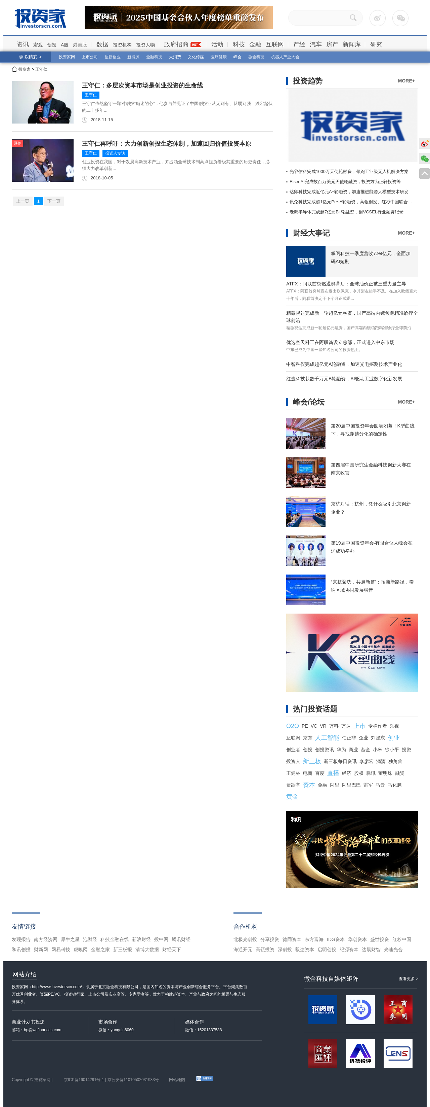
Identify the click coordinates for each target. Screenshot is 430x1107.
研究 (376, 44)
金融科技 (154, 57)
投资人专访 (115, 153)
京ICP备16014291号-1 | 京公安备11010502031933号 (111, 1079)
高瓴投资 (265, 949)
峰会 (237, 57)
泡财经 (90, 939)
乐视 (394, 726)
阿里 (334, 785)
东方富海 (314, 939)
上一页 (22, 201)
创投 (51, 44)
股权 (358, 773)
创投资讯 (324, 749)
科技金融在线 (114, 939)
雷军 (368, 785)
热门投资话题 (315, 709)
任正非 (349, 737)
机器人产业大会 (285, 57)
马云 (380, 785)
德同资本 (292, 939)
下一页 (53, 201)
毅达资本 (304, 949)
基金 (365, 749)
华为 (341, 749)
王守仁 (91, 95)
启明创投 (326, 949)
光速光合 (393, 949)
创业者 (293, 749)
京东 (307, 737)
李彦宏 (366, 761)
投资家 (24, 69)
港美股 (80, 44)
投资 (406, 749)
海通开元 (242, 949)
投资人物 (145, 44)
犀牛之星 (70, 939)
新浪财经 (141, 939)
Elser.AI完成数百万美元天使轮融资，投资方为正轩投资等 (345, 181)
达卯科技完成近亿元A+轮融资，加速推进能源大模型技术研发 (349, 191)
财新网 (41, 949)
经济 (346, 773)
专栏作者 (377, 726)
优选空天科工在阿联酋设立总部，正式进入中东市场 (340, 342)
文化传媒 (196, 57)
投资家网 (67, 57)
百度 (320, 773)
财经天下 (171, 949)
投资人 (293, 761)
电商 (307, 773)
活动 (217, 44)
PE (305, 726)
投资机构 (122, 44)
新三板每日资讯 (340, 761)
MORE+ (406, 80)
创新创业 (112, 57)
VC (314, 726)
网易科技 (60, 949)
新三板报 (122, 949)
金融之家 (100, 949)
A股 (65, 44)
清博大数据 (147, 949)
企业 (363, 737)
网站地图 (177, 1079)
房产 (332, 44)
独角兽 (395, 761)
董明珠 (385, 773)
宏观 (38, 44)
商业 (353, 749)
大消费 (175, 57)
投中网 (161, 939)
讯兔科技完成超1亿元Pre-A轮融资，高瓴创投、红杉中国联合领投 (353, 201)
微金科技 (256, 57)
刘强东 (378, 737)
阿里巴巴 (351, 785)
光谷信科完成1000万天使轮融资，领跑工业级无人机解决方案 (349, 171)
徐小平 (392, 749)
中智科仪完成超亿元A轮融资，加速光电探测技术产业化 (344, 364)
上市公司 (90, 57)
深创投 (285, 949)
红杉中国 (401, 939)
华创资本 (357, 939)
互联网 (275, 44)
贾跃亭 (293, 785)
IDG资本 (336, 939)
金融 (255, 44)
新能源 (133, 57)
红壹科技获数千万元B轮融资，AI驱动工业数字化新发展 (344, 378)
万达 (346, 726)
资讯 (23, 44)
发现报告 (21, 939)
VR (323, 726)
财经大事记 (311, 233)
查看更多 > (408, 978)
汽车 (316, 44)
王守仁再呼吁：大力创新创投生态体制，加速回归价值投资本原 (166, 143)
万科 (334, 726)
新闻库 (352, 44)
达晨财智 (371, 949)
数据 (102, 44)
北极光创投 (245, 939)
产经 (299, 44)
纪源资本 (349, 949)
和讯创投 (21, 949)
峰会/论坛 (309, 402)
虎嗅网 (81, 949)
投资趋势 (307, 81)
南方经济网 (45, 939)
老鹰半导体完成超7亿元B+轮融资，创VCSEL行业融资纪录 (346, 211)
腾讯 (371, 773)
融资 (399, 773)
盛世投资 (379, 939)
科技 (239, 44)
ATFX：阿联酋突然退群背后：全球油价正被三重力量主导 (346, 283)
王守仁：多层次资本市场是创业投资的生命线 (142, 85)
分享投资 (269, 939)
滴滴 (381, 761)
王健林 (293, 773)
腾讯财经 (181, 939)
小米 (377, 749)
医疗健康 (219, 57)
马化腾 (395, 785)
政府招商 (176, 44)
